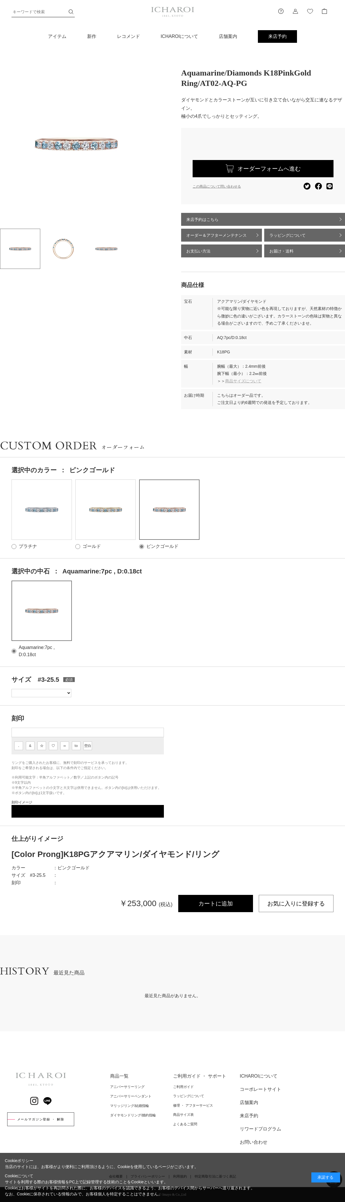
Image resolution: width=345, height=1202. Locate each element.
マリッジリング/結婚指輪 (129, 1106)
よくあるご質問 (185, 1124)
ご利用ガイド (183, 1087)
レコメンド (128, 36)
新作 (91, 36)
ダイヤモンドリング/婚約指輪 (133, 1115)
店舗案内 (228, 36)
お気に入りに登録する (296, 903)
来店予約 (277, 36)
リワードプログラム (260, 1128)
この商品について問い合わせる (217, 186)
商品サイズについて (243, 381)
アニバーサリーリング (127, 1087)
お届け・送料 (281, 251)
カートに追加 (215, 903)
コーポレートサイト (260, 1089)
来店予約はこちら (202, 219)
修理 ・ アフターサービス (193, 1105)
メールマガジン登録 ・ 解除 (40, 1119)
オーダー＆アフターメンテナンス (216, 235)
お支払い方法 (198, 251)
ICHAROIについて (179, 36)
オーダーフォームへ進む (269, 168)
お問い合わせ (253, 1142)
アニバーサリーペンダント (131, 1096)
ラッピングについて (287, 235)
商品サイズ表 (183, 1115)
